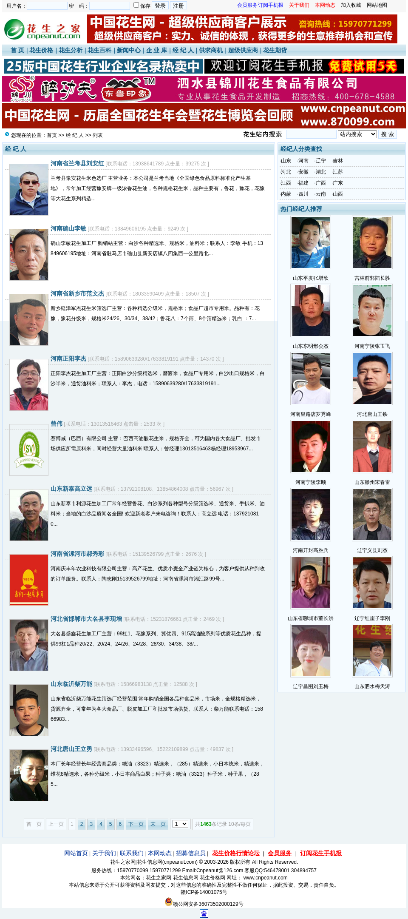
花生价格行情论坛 (236, 853)
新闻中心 (129, 50)
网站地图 (377, 5)
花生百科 (99, 50)
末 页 (158, 824)
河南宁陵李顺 (310, 482)
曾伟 (56, 423)
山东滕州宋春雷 (372, 482)
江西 (286, 183)
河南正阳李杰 (68, 358)
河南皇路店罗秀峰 (310, 414)
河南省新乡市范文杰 (77, 293)
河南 (303, 161)
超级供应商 (243, 50)
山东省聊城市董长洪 (311, 618)
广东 (338, 183)
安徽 (303, 172)
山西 (338, 194)
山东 (286, 161)
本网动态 (160, 853)
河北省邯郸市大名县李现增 (86, 618)
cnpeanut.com (180, 862)
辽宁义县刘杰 (372, 550)
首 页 (17, 50)
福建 (303, 183)
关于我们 (104, 853)
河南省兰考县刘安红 (77, 163)
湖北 (321, 172)
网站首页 (76, 853)
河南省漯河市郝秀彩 (77, 553)
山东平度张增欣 (311, 278)
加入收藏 (351, 5)
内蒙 (286, 194)
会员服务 (280, 853)
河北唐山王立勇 (71, 748)
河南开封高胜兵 (311, 550)
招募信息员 (191, 853)
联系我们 (132, 853)
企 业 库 (156, 50)
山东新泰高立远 (71, 488)
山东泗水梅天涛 (372, 686)
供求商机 (211, 50)
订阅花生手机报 (321, 853)
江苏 (338, 172)
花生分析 (70, 50)
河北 (286, 172)
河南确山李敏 (68, 228)
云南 (321, 194)
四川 (303, 194)
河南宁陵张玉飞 (372, 346)
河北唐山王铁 (372, 414)
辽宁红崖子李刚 (372, 618)
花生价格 (41, 50)
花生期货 (275, 50)
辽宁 (321, 161)
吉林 (338, 161)
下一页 (136, 824)
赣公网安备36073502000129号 (203, 904)
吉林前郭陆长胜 (372, 278)
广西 (321, 183)
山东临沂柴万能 (71, 683)
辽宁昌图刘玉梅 (311, 686)
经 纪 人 (183, 50)
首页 (52, 135)
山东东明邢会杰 (311, 346)
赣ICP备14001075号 (204, 892)
